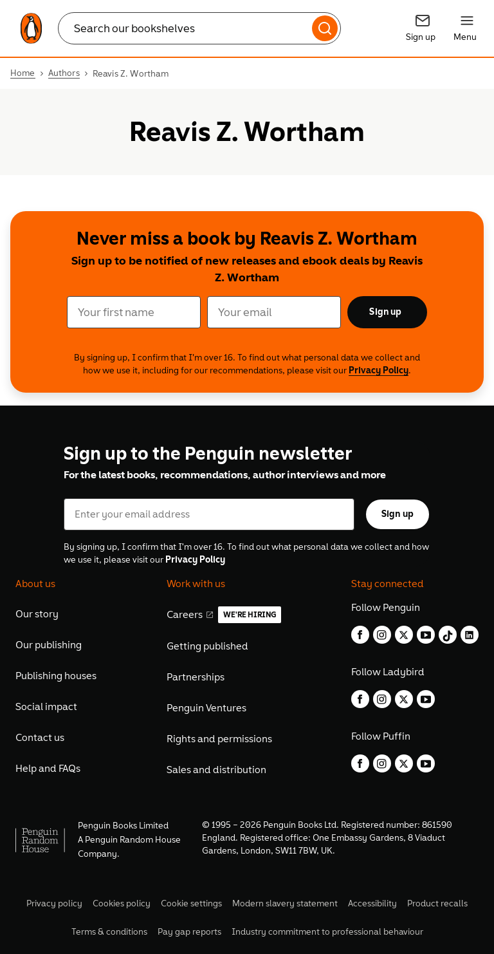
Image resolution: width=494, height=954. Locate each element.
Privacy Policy (378, 370)
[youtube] (426, 635)
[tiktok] (448, 635)
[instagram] (382, 635)
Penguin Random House (133, 839)
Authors (64, 73)
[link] (31, 28)
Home (22, 73)
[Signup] (422, 28)
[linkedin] (470, 635)
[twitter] (404, 635)
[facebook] (360, 635)
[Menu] (467, 28)
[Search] (325, 28)
